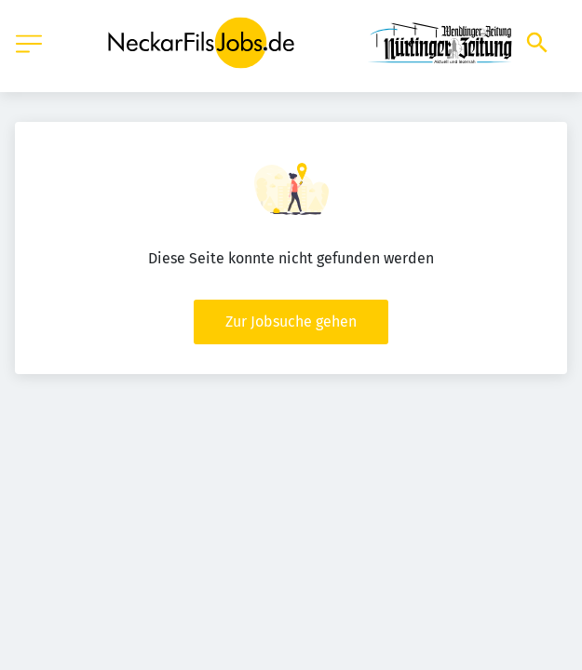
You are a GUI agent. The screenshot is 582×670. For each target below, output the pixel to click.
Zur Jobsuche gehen (291, 321)
